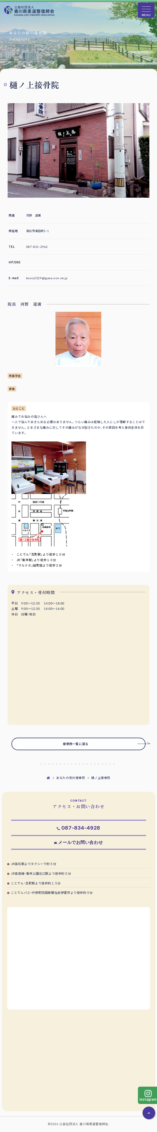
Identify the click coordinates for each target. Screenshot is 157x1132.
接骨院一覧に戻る (104, 744)
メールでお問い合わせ (80, 842)
